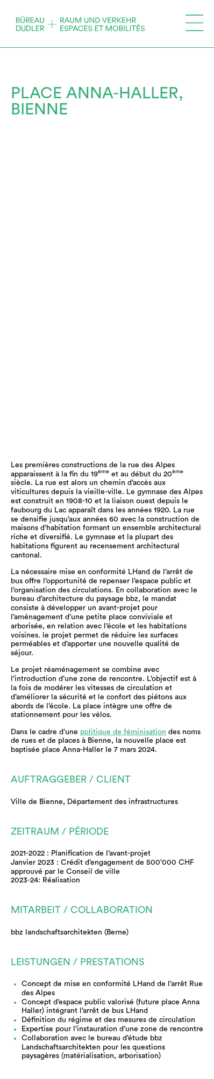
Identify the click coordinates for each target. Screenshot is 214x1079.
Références (37, 975)
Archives (29, 988)
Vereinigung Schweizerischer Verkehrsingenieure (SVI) (99, 1070)
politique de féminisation (123, 473)
